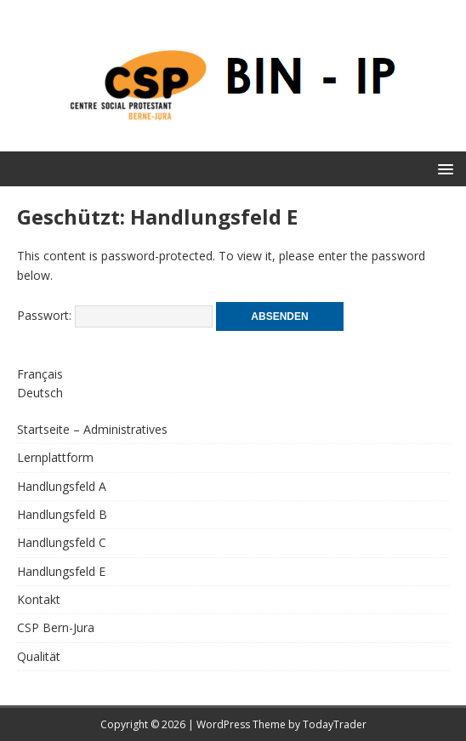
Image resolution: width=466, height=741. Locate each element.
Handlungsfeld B (62, 514)
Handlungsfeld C (61, 542)
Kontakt (38, 599)
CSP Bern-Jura (55, 627)
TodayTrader (335, 724)
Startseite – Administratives (92, 429)
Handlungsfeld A (61, 486)
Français (40, 374)
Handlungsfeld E (61, 571)
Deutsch (40, 393)
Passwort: (115, 315)
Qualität (38, 656)
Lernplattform (55, 457)
